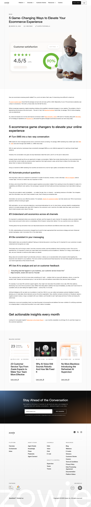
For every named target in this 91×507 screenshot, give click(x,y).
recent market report (16, 102)
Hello (48, 446)
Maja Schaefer (49, 116)
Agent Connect (32, 456)
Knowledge (31, 448)
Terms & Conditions (72, 461)
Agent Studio (32, 446)
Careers (60, 2)
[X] (78, 432)
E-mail (49, 454)
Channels (30, 2)
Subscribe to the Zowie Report (35, 320)
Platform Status (70, 474)
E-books (68, 451)
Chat (48, 451)
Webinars (69, 448)
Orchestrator (13, 448)
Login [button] (84, 2)
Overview (12, 446)
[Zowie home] (6, 3)
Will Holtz (78, 116)
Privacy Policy (44, 415)
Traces (49, 469)
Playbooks (31, 454)
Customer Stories (41, 2)
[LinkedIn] (74, 432)
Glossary (68, 454)
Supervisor (50, 463)
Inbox (10, 451)
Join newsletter (60, 411)
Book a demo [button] (76, 2)
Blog (67, 446)
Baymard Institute (49, 110)
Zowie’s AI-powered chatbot (50, 199)
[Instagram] (81, 432)
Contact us (20, 498)
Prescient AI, (30, 118)
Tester (49, 466)
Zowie (55, 116)
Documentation (70, 471)
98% (80, 141)
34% (12, 143)
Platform (22, 2)
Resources (52, 2)
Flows (30, 451)
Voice (48, 448)
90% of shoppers (70, 177)
